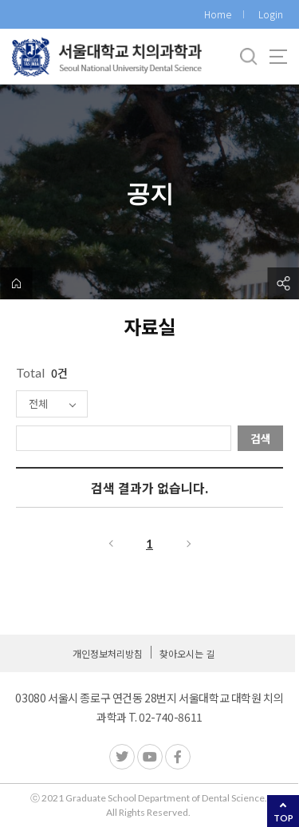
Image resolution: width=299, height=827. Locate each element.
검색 (260, 438)
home (16, 283)
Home (217, 14)
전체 (38, 403)
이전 (110, 544)
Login (270, 14)
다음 (190, 544)
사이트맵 (278, 56)
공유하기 (283, 283)
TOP (283, 818)
